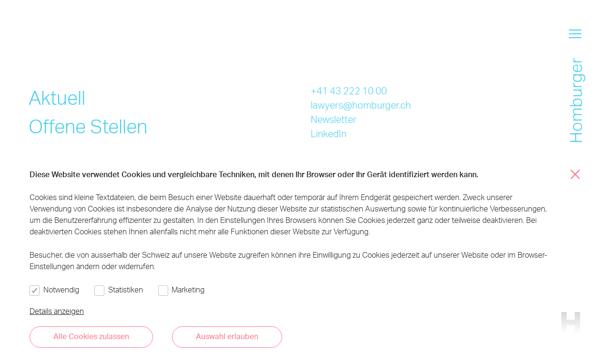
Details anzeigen (57, 311)
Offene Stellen (88, 126)
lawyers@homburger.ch (361, 105)
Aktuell (57, 97)
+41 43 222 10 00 (349, 90)
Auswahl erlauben (227, 336)
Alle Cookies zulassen (91, 336)
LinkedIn (328, 133)
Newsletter (333, 119)
